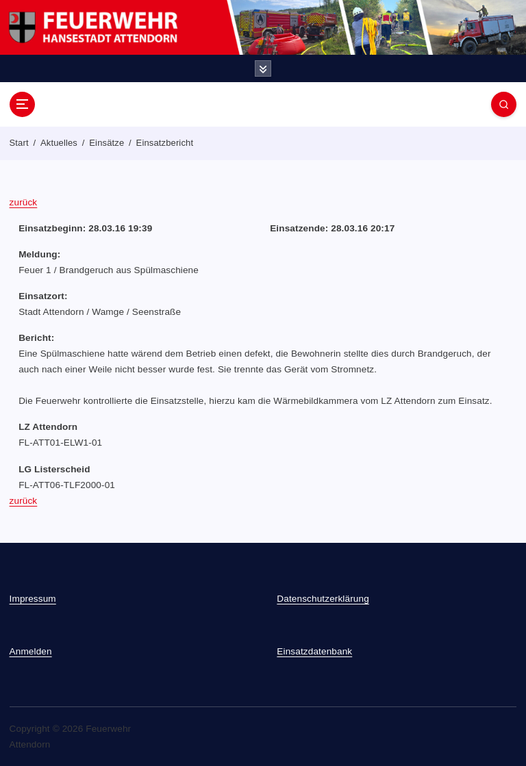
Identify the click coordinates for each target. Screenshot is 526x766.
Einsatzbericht (165, 143)
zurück (24, 202)
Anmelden (31, 651)
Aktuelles (58, 143)
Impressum (33, 598)
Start (19, 143)
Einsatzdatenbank (314, 651)
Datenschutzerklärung (323, 598)
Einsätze (106, 143)
